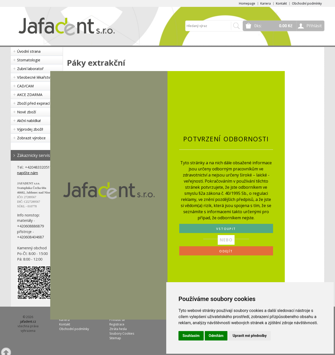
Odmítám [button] (216, 336)
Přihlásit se (117, 320)
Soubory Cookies (121, 333)
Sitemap (115, 338)
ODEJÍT (226, 251)
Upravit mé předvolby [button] (249, 336)
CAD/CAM (25, 86)
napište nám (27, 172)
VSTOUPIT (226, 229)
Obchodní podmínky (307, 3)
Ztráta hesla (118, 329)
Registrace (116, 324)
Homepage (247, 3)
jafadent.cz (28, 321)
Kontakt (281, 3)
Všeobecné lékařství (34, 77)
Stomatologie (28, 60)
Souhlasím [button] (191, 336)
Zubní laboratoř (30, 68)
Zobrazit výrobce (31, 137)
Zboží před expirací (33, 103)
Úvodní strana (29, 51)
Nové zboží (26, 112)
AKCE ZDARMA (29, 94)
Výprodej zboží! (30, 129)
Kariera (265, 3)
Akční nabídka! (29, 120)
